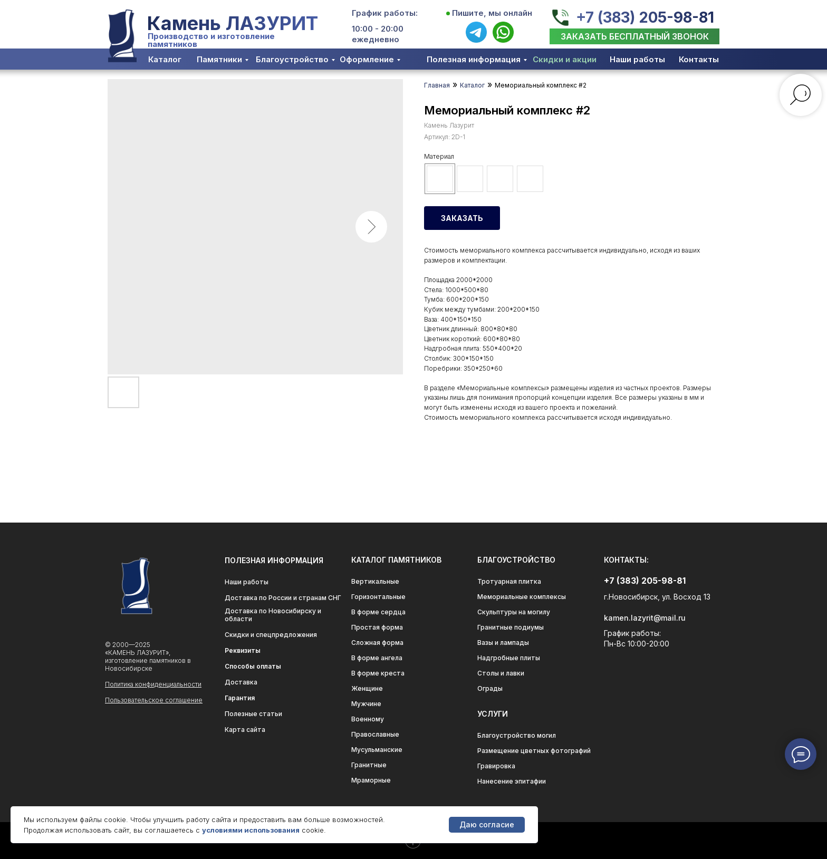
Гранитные (369, 765)
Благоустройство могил (516, 735)
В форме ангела (376, 658)
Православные (375, 734)
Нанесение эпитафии (511, 781)
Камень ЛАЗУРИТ (232, 23)
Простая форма (377, 627)
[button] (634, 36)
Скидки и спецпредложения (271, 635)
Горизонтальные (378, 597)
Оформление (367, 59)
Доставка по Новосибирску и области (273, 615)
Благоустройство (292, 59)
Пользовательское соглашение (154, 700)
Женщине (367, 688)
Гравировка (496, 766)
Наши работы (637, 59)
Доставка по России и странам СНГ (283, 598)
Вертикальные (375, 581)
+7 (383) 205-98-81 (645, 17)
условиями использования (251, 830)
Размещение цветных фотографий (534, 751)
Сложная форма (377, 642)
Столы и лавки (500, 673)
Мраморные (371, 780)
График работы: (385, 13)
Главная (437, 85)
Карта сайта (245, 729)
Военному (367, 719)
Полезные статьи (253, 714)
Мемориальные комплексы (521, 597)
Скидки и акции (565, 59)
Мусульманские (376, 750)
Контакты (699, 59)
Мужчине (366, 704)
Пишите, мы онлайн (492, 13)
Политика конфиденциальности (153, 684)
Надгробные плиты (508, 658)
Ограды (490, 688)
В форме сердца (378, 612)
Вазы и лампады (503, 642)
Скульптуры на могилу (513, 612)
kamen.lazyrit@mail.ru (645, 617)
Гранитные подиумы (510, 627)
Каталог (164, 59)
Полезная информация (474, 59)
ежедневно (375, 39)
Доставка (241, 682)
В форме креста (378, 673)
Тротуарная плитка (509, 581)
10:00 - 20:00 (377, 29)
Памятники (219, 59)
